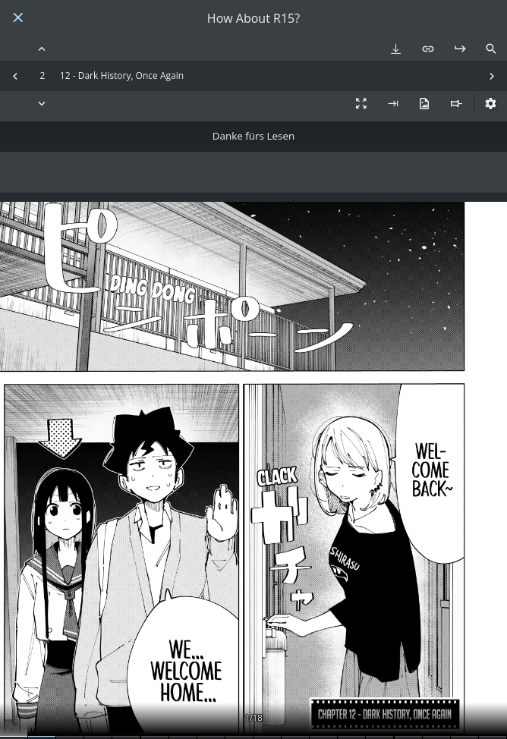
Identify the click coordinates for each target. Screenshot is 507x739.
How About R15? (253, 19)
